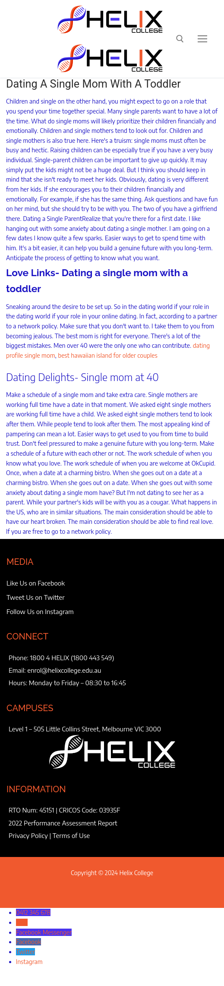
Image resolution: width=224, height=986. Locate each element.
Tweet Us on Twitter (35, 597)
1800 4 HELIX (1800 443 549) (72, 658)
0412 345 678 (33, 912)
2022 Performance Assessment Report (63, 823)
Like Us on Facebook (35, 583)
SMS (22, 922)
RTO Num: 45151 (31, 810)
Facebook (28, 941)
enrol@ (37, 670)
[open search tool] (180, 39)
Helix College (136, 872)
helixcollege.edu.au (74, 670)
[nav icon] (202, 39)
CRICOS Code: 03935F (89, 810)
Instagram (29, 961)
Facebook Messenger (44, 932)
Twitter (25, 951)
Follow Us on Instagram (40, 611)
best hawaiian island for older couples (108, 355)
